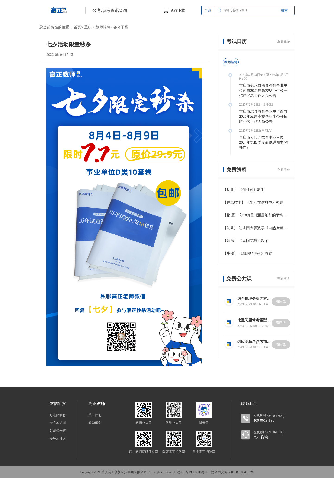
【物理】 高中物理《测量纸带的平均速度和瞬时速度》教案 (256, 215)
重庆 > (89, 27)
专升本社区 (58, 438)
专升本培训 (58, 423)
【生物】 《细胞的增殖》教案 (247, 253)
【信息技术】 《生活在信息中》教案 (253, 202)
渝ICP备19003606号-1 (192, 472)
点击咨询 (260, 437)
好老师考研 (58, 431)
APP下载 (178, 10)
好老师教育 (58, 415)
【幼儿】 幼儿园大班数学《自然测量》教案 (256, 228)
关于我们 (94, 415)
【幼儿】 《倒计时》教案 (244, 190)
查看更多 (283, 41)
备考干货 (120, 27)
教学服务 (94, 423)
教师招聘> (104, 27)
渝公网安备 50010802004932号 (232, 472)
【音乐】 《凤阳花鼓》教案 (245, 241)
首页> (78, 27)
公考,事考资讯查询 (110, 10)
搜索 (284, 10)
